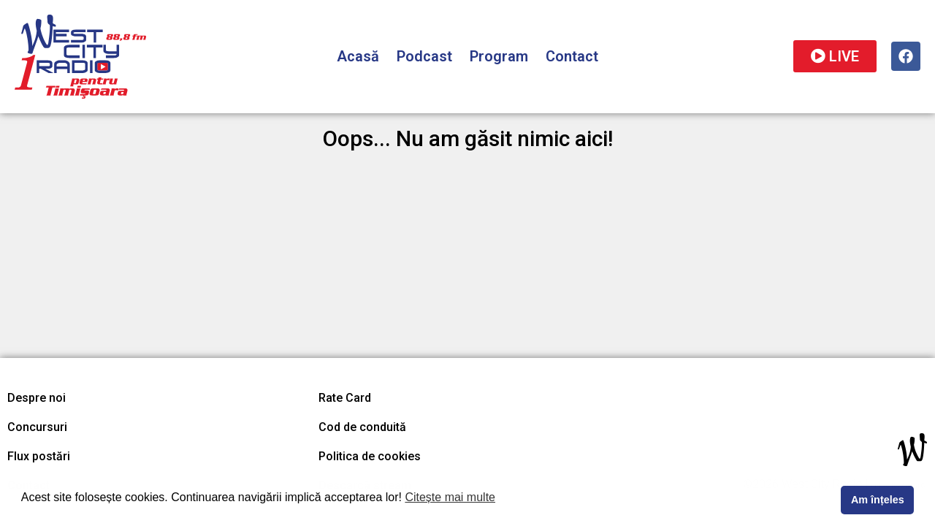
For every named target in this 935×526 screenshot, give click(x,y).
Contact (572, 56)
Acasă (358, 56)
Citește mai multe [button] (450, 497)
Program (499, 56)
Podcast (424, 56)
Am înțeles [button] (877, 500)
